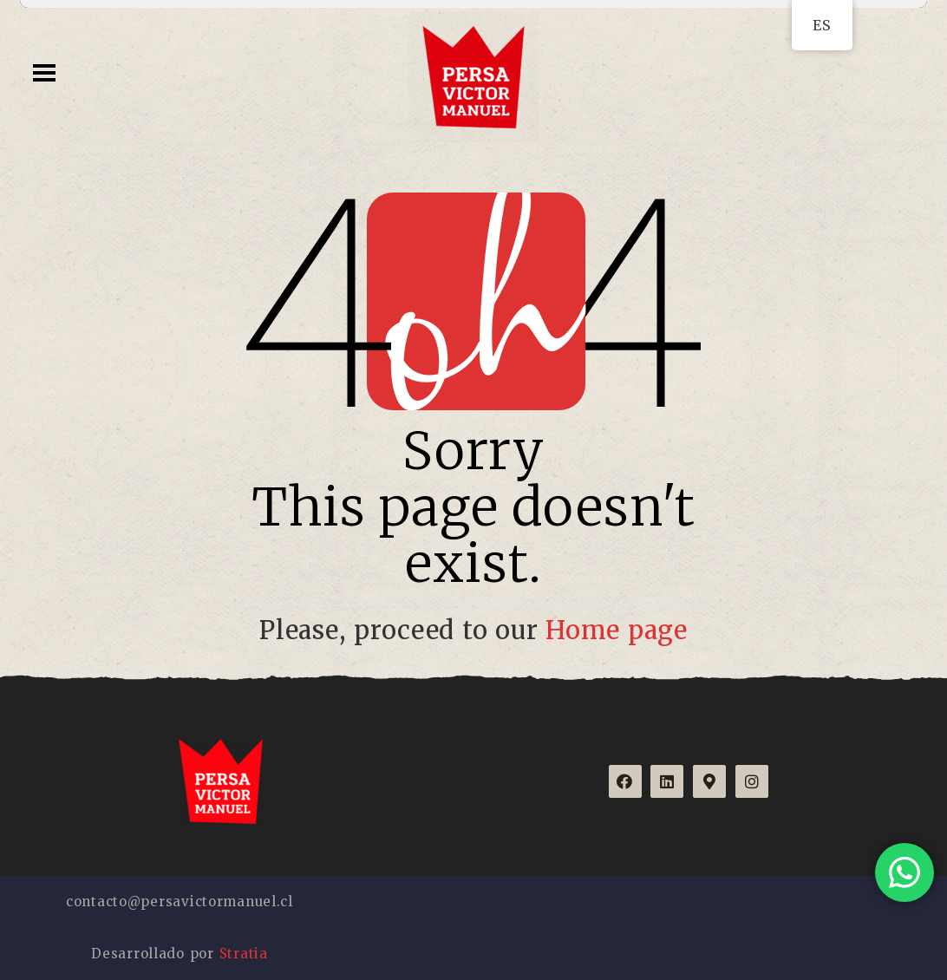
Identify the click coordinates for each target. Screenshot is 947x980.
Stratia (243, 953)
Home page (616, 630)
